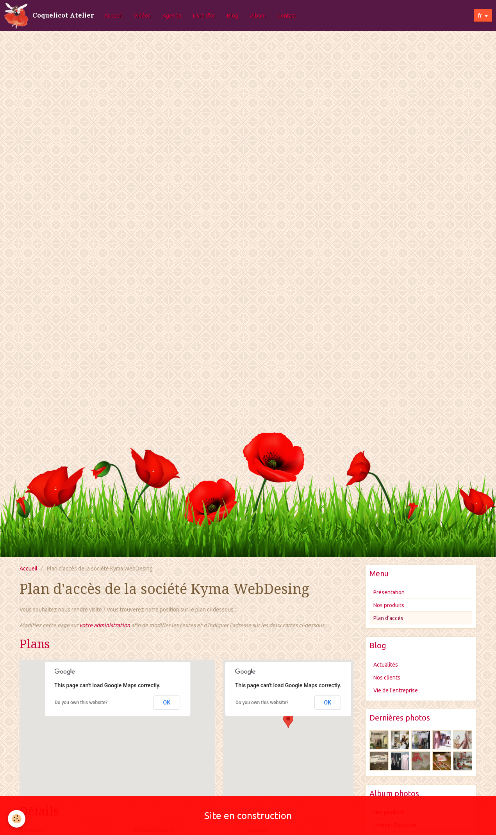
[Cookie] (16, 819)
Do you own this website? (81, 702)
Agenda (171, 16)
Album (258, 16)
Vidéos (142, 16)
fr (480, 16)
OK (167, 702)
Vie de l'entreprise (395, 690)
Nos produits (388, 605)
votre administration (104, 625)
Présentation (389, 592)
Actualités (385, 665)
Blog (232, 16)
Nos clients (386, 677)
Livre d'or (204, 16)
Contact (286, 16)
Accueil (113, 16)
